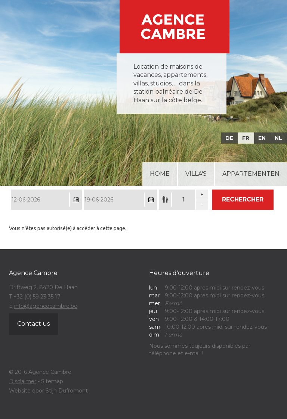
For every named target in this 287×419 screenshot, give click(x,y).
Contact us (33, 323)
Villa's (196, 173)
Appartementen (251, 173)
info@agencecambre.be (45, 306)
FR (245, 138)
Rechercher (242, 199)
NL (278, 138)
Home (160, 173)
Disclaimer (22, 381)
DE (229, 138)
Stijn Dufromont (67, 390)
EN (262, 138)
